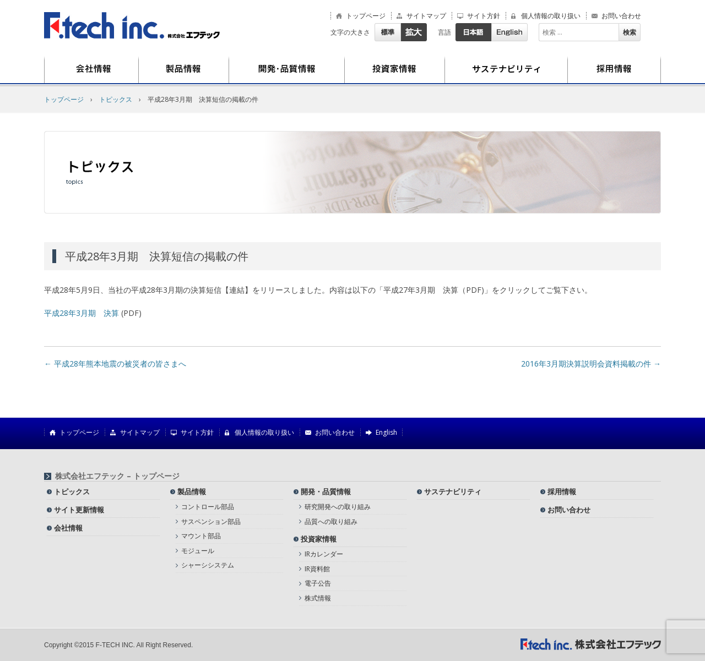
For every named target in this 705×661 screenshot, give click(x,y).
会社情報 (91, 70)
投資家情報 (395, 70)
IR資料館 (317, 568)
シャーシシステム (207, 565)
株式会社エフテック (132, 25)
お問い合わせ (621, 16)
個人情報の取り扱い (551, 16)
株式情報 (318, 598)
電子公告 (318, 583)
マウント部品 (201, 535)
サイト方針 (483, 16)
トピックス (115, 99)
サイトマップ (426, 16)
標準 (387, 32)
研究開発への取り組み (338, 506)
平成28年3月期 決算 (81, 313)
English (509, 32)
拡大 (413, 32)
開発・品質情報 (287, 70)
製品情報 (184, 70)
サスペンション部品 (211, 521)
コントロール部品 (207, 506)
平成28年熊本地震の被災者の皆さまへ (115, 363)
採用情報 (614, 70)
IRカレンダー (324, 554)
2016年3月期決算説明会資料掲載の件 (591, 363)
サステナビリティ (506, 70)
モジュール (197, 550)
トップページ (366, 16)
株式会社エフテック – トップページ (117, 476)
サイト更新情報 (79, 510)
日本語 (473, 32)
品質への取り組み (331, 521)
